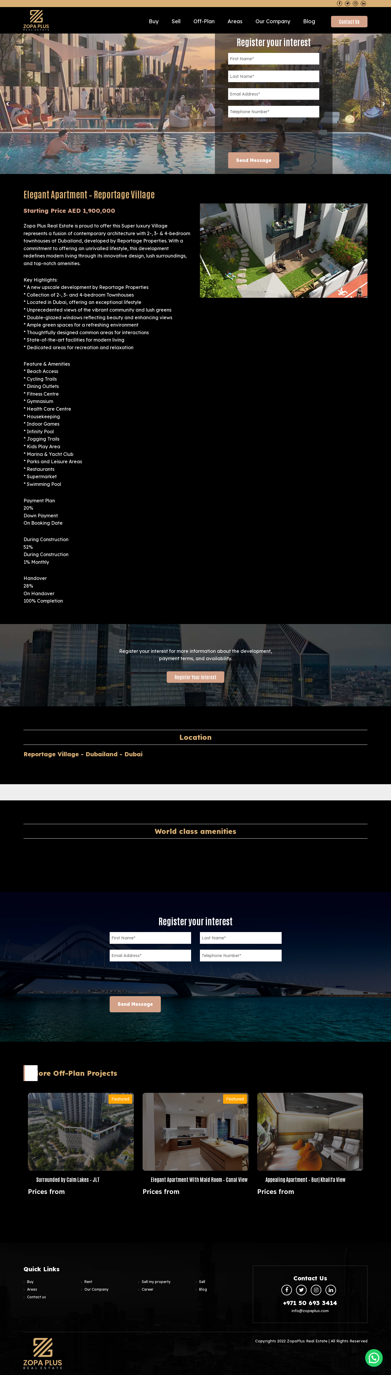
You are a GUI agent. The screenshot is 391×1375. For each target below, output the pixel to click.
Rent (88, 1281)
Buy (153, 21)
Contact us (36, 1297)
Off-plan (204, 21)
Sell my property (156, 1281)
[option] (195, 104)
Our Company (272, 21)
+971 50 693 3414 (310, 1303)
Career (147, 1289)
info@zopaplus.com (310, 1310)
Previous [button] (7, 103)
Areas (235, 21)
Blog (309, 21)
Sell (176, 21)
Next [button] (383, 103)
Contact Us (349, 21)
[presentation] (273, 134)
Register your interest (195, 677)
